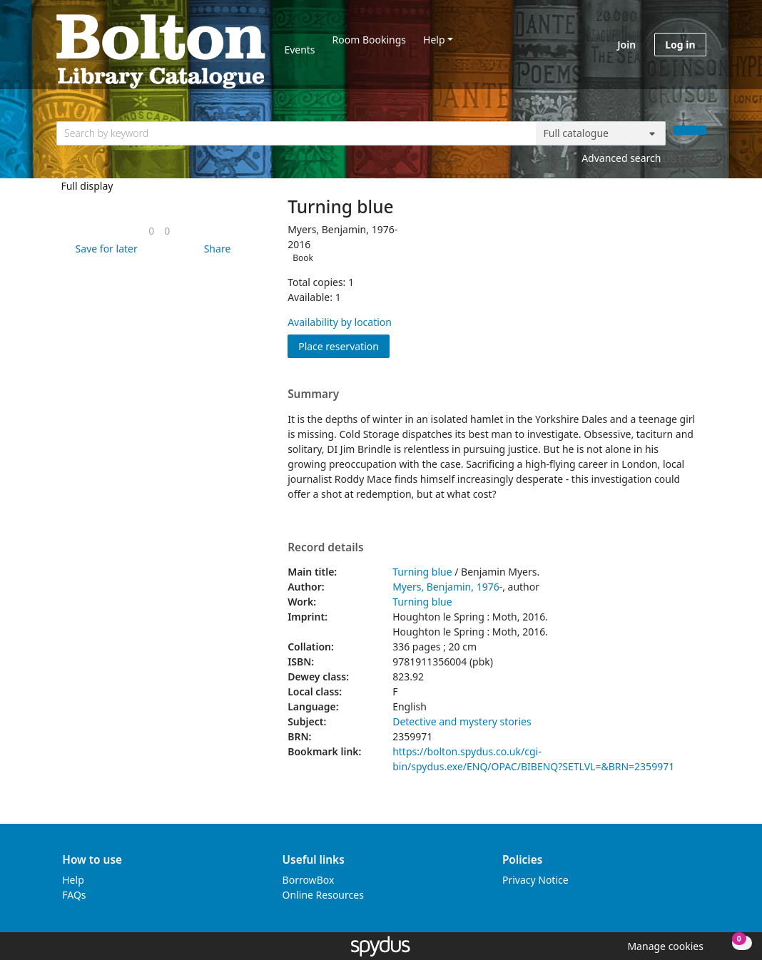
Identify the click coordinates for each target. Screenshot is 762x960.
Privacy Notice (535, 880)
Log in (680, 44)
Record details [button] (325, 547)
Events (299, 49)
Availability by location (340, 322)
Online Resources (323, 895)
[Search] (690, 130)
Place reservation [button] (344, 345)
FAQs (74, 895)
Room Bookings (369, 39)
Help (434, 39)
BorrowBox (309, 880)
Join (626, 44)
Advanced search (621, 158)
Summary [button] (313, 394)
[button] (104, 248)
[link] (151, 231)
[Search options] (601, 133)
